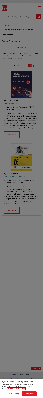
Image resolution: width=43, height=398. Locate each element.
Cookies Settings (13, 394)
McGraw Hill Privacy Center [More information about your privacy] (16, 389)
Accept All (29, 394)
